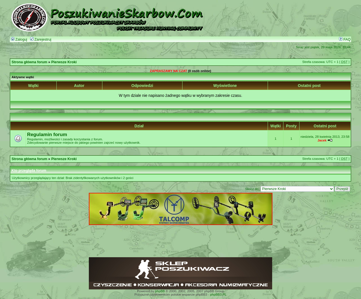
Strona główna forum (29, 62)
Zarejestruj (40, 40)
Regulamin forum (47, 134)
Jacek (322, 140)
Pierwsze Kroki (64, 62)
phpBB (160, 291)
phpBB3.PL (218, 294)
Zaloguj (19, 40)
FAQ (345, 40)
